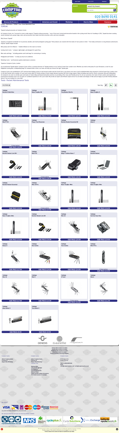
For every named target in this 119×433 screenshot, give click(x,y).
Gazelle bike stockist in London (59, 349)
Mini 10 (4, 277)
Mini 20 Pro (35, 184)
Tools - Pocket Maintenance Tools (26, 24)
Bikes (30, 22)
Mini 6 (92, 277)
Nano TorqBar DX (37, 92)
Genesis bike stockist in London (59, 348)
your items (77, 1)
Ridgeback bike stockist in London (59, 350)
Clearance (107, 22)
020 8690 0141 (106, 16)
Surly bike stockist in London (59, 352)
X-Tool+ (63, 277)
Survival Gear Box (95, 216)
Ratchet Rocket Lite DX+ (9, 153)
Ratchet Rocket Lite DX (39, 216)
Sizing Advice (34, 369)
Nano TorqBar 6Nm (8, 216)
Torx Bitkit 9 (35, 308)
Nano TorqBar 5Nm (96, 184)
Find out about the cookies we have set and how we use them (59, 431)
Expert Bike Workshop (7, 362)
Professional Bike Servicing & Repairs (59, 353)
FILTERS (6, 85)
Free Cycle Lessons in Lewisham (39, 375)
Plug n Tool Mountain (38, 122)
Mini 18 (63, 216)
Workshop (69, 22)
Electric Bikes (88, 22)
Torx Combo (64, 245)
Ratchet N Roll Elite (8, 92)
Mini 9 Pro (93, 245)
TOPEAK (15, 24)
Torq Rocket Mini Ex (67, 92)
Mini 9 (33, 277)
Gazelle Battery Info (36, 370)
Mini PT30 (5, 122)
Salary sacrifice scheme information (40, 373)
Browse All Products (11, 22)
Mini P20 (34, 153)
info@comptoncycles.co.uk (67, 366)
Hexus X (4, 245)
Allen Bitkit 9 (6, 308)
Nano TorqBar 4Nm (66, 184)
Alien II (92, 122)
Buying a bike (34, 366)
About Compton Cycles (7, 359)
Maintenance (9, 24)
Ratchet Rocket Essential (9, 184)
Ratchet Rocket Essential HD (69, 122)
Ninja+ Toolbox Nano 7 (68, 153)
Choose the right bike (36, 368)
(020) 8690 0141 (68, 363)
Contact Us (5, 360)
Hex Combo (35, 245)
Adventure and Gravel (49, 22)
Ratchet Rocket (94, 153)
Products (3, 24)
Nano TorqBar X (95, 92)
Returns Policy (34, 372)
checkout (104, 1)
